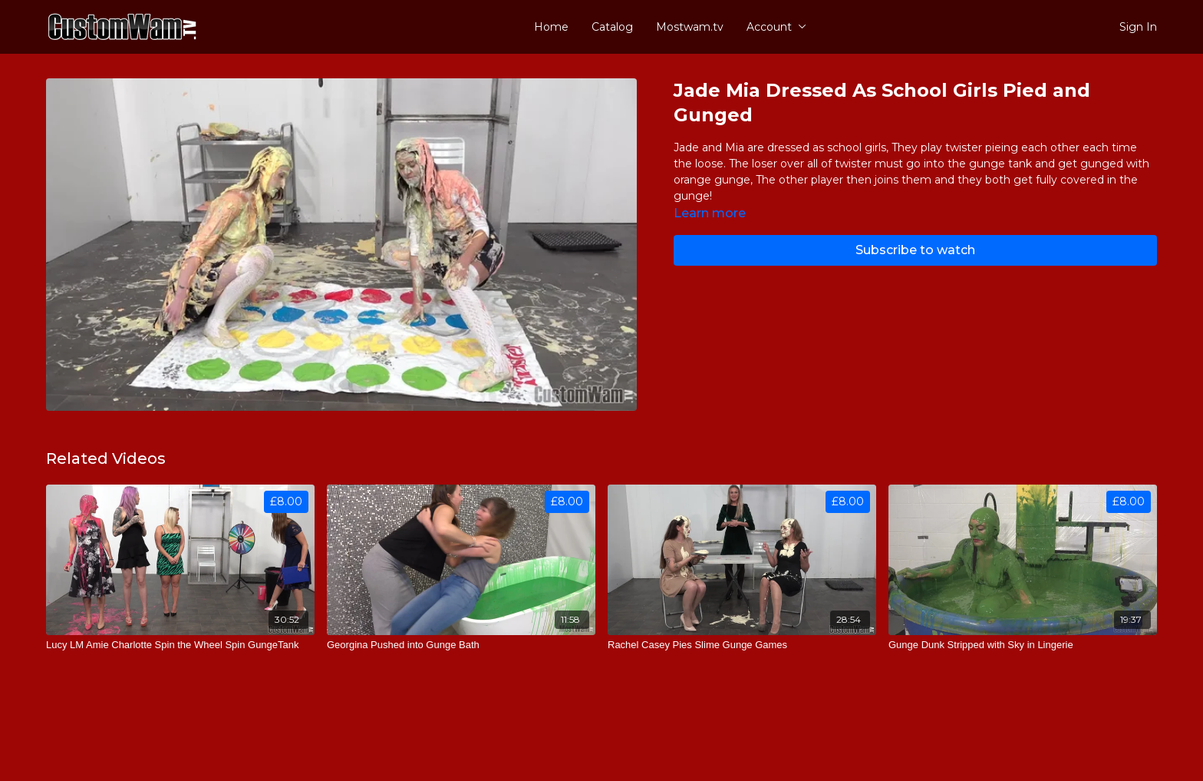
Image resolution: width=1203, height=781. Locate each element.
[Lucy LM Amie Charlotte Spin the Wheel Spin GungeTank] (180, 645)
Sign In (1138, 27)
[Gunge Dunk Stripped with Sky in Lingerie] (1022, 645)
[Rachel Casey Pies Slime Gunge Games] (742, 645)
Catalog (612, 27)
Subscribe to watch (915, 250)
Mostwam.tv (689, 27)
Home (551, 27)
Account (776, 27)
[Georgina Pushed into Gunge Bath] (461, 645)
